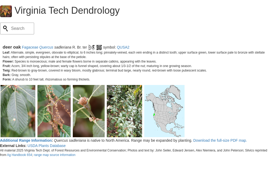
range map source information (54, 155)
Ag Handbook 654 (19, 155)
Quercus (46, 47)
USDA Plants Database (46, 146)
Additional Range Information (26, 140)
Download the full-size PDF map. (220, 140)
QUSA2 (123, 47)
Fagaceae (30, 47)
